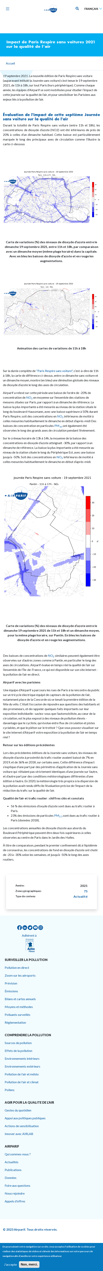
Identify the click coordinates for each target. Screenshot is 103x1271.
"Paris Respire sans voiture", (54, 371)
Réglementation (15, 1022)
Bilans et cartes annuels (20, 999)
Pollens (9, 1090)
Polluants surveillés (17, 1014)
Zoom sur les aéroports (20, 975)
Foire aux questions (17, 1185)
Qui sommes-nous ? (18, 1154)
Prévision (11, 983)
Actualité (80, 896)
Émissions (11, 991)
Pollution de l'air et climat (22, 1082)
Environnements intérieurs (22, 1058)
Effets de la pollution (18, 1050)
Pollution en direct (17, 967)
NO (29, 397)
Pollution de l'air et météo (22, 1074)
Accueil (10, 63)
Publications (13, 1170)
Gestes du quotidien (18, 1110)
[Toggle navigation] (6, 9)
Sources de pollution (18, 1043)
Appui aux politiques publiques (25, 1118)
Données (10, 1177)
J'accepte (10, 1264)
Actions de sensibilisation (22, 1126)
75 (86, 891)
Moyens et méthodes (19, 1007)
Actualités (11, 1162)
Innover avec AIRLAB (19, 1134)
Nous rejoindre (15, 1193)
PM (58, 425)
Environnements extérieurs (22, 1066)
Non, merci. (29, 1264)
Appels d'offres (15, 1201)
